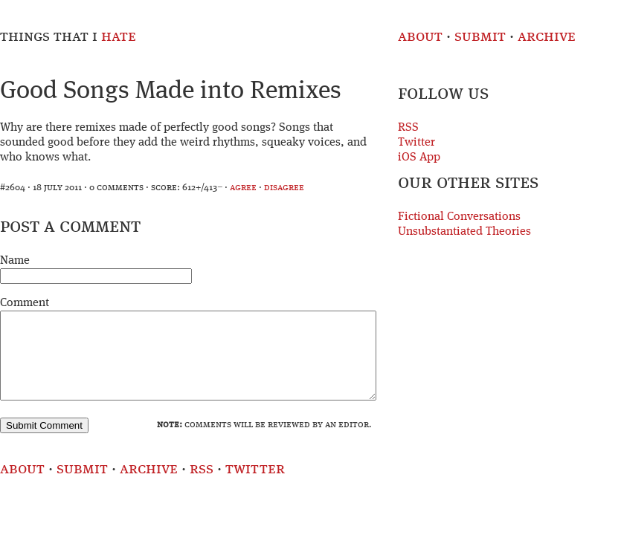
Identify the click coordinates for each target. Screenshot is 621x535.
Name (15, 261)
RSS (408, 128)
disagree (284, 187)
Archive (547, 37)
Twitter (416, 143)
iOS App (419, 157)
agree (243, 187)
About (420, 37)
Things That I (68, 37)
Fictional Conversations (459, 217)
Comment (24, 303)
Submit (480, 37)
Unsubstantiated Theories (464, 232)
